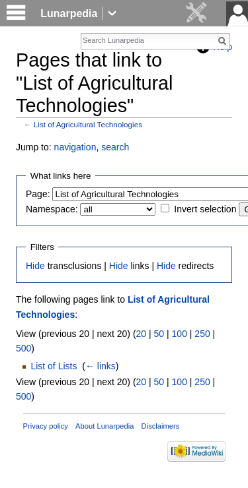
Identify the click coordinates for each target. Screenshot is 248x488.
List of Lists (53, 366)
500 (23, 348)
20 (141, 333)
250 (202, 333)
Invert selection (205, 209)
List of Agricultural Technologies (88, 124)
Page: (38, 194)
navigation (75, 147)
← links (100, 366)
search (115, 147)
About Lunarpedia (104, 426)
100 (179, 333)
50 (159, 333)
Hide (35, 265)
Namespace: (52, 209)
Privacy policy (45, 426)
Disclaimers (161, 426)
